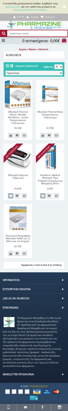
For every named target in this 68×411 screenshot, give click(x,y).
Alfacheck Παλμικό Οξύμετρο (18, 176)
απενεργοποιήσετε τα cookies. (30, 9)
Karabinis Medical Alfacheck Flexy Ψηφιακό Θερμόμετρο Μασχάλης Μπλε (50, 179)
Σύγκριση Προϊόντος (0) (26, 65)
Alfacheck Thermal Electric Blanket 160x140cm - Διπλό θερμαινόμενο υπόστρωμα (18, 117)
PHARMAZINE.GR (39, 386)
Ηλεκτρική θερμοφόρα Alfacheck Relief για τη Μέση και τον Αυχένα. (17, 238)
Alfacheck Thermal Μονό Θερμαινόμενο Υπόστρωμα (50, 114)
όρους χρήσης (13, 6)
